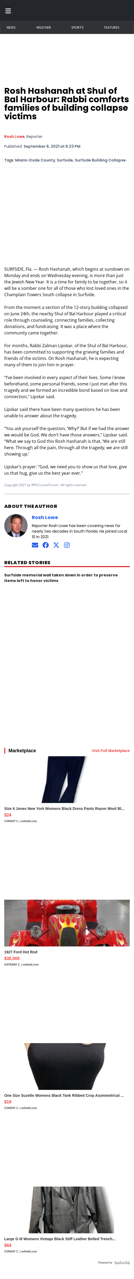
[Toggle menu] (8, 10)
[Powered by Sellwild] (122, 1263)
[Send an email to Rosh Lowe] (35, 545)
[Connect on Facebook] (45, 545)
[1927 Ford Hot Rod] (67, 935)
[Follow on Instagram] (67, 545)
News (11, 27)
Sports (77, 27)
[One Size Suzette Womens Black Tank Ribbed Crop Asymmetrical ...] (67, 1079)
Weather (43, 27)
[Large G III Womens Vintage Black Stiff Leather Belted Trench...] (67, 1222)
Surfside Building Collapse (100, 160)
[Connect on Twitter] (56, 545)
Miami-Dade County (35, 160)
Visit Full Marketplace (111, 751)
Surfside (65, 160)
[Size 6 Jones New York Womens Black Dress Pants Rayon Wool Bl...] (67, 792)
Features (111, 27)
